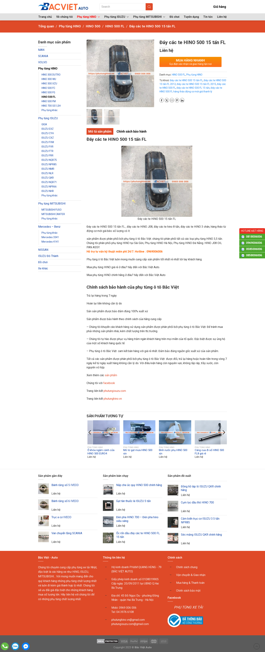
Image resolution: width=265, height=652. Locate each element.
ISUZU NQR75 (49, 160)
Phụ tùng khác (49, 110)
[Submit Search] (149, 6)
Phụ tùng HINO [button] (88, 16)
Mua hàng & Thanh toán (190, 582)
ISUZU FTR (47, 151)
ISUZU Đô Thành (48, 256)
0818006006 (254, 236)
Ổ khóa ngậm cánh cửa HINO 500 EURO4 (100, 452)
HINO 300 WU (49, 79)
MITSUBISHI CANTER (53, 214)
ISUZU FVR (47, 146)
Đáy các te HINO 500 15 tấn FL (186, 80)
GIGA (44, 124)
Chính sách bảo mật (188, 590)
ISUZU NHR (48, 191)
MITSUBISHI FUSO (52, 209)
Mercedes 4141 (50, 241)
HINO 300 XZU (49, 83)
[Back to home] (63, 6)
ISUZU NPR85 (49, 164)
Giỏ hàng (217, 7)
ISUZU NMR (48, 168)
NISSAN (43, 249)
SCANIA (43, 56)
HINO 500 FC (48, 88)
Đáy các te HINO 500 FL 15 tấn (193, 87)
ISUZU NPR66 (49, 186)
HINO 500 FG (48, 92)
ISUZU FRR (47, 155)
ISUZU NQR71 (49, 182)
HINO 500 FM (49, 101)
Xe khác (43, 268)
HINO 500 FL (49, 96)
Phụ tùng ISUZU (48, 118)
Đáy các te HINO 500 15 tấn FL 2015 (196, 84)
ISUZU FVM (48, 142)
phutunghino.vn (113, 398)
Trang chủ (45, 16)
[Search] (126, 6)
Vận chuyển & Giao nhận (190, 575)
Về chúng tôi (64, 16)
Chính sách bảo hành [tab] (132, 131)
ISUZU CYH (48, 133)
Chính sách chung (186, 567)
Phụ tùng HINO (47, 68)
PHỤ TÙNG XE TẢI (188, 607)
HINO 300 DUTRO (51, 74)
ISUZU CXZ (48, 137)
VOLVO (42, 62)
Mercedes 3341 (50, 237)
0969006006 (254, 243)
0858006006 (254, 255)
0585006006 (254, 249)
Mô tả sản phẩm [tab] (100, 131)
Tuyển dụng (191, 16)
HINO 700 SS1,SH (51, 105)
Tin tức (208, 16)
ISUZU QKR (48, 177)
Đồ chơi (174, 16)
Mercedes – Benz (49, 226)
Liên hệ (222, 16)
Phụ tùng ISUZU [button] (116, 16)
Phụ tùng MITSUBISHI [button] (149, 16)
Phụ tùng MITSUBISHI (52, 203)
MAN (41, 50)
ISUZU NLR (47, 173)
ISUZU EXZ (48, 128)
